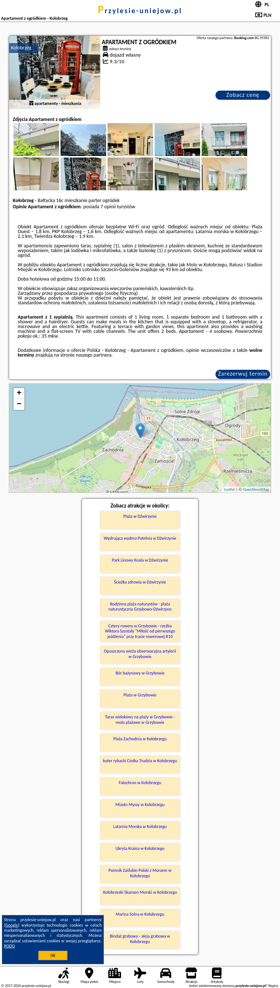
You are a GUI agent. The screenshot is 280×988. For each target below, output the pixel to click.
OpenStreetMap (256, 489)
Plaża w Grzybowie (140, 695)
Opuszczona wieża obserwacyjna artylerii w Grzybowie (140, 654)
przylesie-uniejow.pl (140, 10)
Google (11, 925)
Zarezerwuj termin (243, 373)
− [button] (19, 404)
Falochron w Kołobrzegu (140, 782)
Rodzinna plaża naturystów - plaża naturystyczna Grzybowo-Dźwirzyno (139, 606)
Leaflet (229, 489)
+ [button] (19, 393)
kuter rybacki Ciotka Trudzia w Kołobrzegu (140, 760)
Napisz (273, 985)
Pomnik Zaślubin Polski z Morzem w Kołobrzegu (140, 873)
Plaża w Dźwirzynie (140, 516)
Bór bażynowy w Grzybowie (140, 673)
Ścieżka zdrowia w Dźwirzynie (140, 582)
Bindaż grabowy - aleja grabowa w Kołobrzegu (140, 939)
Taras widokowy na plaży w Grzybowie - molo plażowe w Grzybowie (140, 719)
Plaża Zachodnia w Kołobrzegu (140, 738)
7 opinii (108, 207)
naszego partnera (94, 355)
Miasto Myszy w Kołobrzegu (139, 804)
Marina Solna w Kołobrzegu (140, 914)
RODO (9, 946)
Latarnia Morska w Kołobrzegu (140, 826)
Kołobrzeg (21, 48)
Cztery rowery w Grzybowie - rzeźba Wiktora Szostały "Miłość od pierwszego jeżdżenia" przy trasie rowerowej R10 (140, 631)
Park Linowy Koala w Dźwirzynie (140, 560)
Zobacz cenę (243, 94)
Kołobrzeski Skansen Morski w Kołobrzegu (140, 892)
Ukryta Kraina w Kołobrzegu (140, 848)
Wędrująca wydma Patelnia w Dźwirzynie (140, 538)
